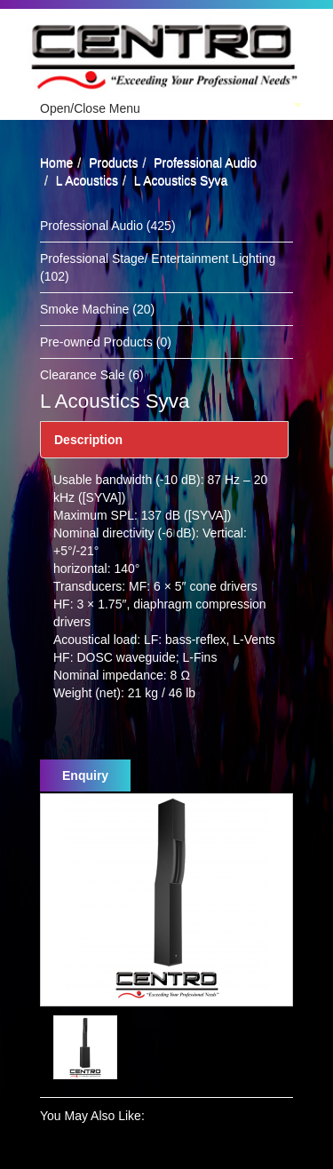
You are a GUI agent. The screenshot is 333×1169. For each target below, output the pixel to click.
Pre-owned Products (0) (105, 342)
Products (113, 162)
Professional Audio (205, 162)
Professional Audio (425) (108, 226)
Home (56, 162)
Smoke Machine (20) (97, 309)
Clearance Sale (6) (92, 375)
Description (88, 440)
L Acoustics (87, 180)
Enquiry (85, 775)
